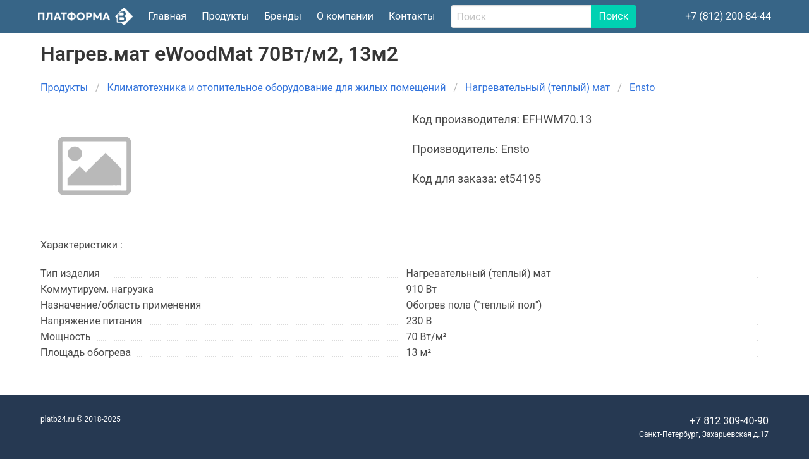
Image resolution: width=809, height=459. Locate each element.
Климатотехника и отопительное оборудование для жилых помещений (276, 88)
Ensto (642, 88)
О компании (345, 16)
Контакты (412, 16)
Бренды (282, 16)
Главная (167, 16)
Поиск (614, 16)
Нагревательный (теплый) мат (537, 88)
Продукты (225, 16)
